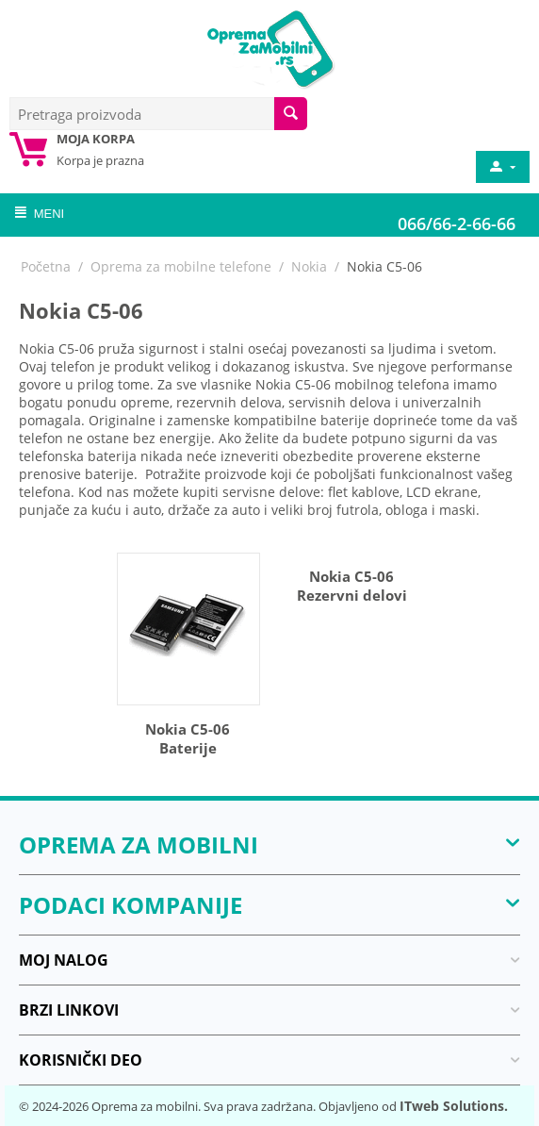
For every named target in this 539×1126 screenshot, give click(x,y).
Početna (46, 266)
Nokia (309, 266)
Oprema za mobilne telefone (180, 266)
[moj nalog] (501, 166)
